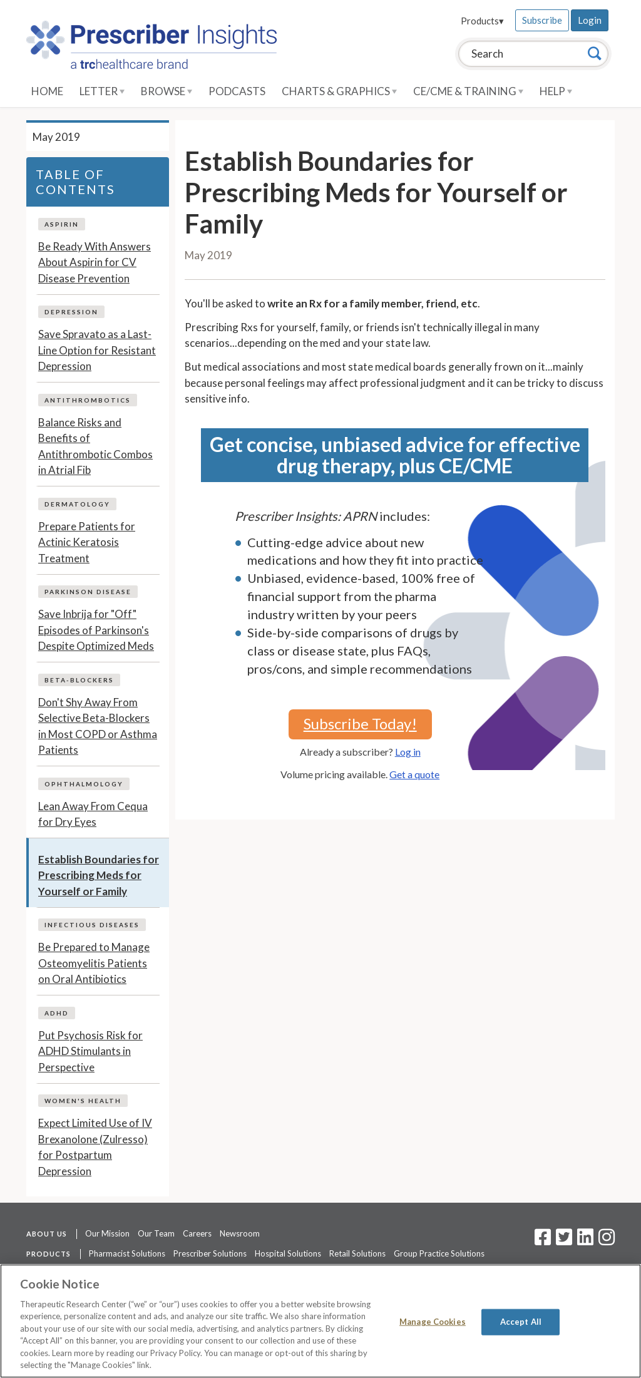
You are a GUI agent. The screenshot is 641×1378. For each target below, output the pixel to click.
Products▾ (482, 20)
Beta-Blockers (79, 680)
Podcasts (236, 91)
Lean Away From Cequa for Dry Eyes (93, 814)
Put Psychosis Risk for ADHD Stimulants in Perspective (90, 1051)
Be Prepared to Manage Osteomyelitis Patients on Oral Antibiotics (94, 962)
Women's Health (82, 1100)
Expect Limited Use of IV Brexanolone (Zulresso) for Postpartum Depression (95, 1147)
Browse (166, 91)
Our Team (156, 1233)
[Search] (594, 53)
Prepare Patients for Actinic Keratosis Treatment (86, 542)
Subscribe (542, 20)
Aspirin (61, 224)
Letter (102, 91)
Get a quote (414, 774)
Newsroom (240, 1233)
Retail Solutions (357, 1253)
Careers (197, 1233)
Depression (71, 312)
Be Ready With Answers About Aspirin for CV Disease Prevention (94, 262)
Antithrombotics (87, 400)
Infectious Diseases (92, 924)
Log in (408, 752)
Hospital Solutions (288, 1253)
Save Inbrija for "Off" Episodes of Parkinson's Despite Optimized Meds (96, 629)
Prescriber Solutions (210, 1253)
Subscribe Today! (360, 723)
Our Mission (107, 1233)
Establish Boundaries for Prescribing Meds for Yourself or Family (98, 875)
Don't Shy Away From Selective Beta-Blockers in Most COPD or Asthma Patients (97, 726)
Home (47, 91)
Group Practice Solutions (439, 1253)
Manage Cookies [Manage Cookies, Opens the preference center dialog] (432, 1322)
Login (590, 20)
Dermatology (77, 504)
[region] (320, 1321)
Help (556, 91)
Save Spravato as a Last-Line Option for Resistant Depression (97, 350)
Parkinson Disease (87, 591)
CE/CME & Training (468, 91)
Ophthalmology (83, 784)
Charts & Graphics (339, 91)
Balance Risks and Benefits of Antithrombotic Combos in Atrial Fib (95, 446)
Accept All (520, 1322)
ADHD (56, 1013)
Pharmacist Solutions (127, 1253)
